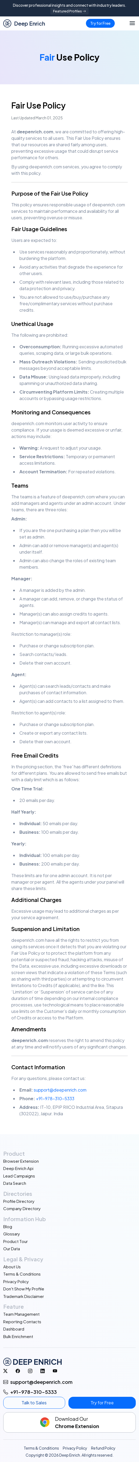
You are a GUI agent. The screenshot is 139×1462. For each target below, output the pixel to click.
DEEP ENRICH (32, 1361)
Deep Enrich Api (18, 1168)
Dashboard (13, 1328)
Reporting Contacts (22, 1321)
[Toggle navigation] (132, 23)
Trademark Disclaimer (23, 1296)
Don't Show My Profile (23, 1288)
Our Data (11, 1248)
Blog (7, 1226)
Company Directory (22, 1208)
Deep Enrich (24, 23)
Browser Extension (21, 1161)
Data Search (14, 1183)
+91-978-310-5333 (55, 1098)
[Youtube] (55, 1371)
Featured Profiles (69, 11)
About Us (12, 1266)
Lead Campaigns (19, 1175)
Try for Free (100, 23)
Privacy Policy (16, 1281)
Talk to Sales (34, 1402)
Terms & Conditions (22, 1273)
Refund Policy (103, 1448)
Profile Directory (18, 1201)
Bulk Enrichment (18, 1336)
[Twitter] (5, 1371)
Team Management (21, 1314)
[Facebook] (18, 1371)
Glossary (11, 1233)
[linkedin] (42, 1371)
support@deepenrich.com (60, 1090)
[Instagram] (30, 1371)
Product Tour (15, 1241)
